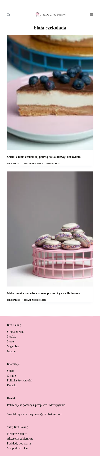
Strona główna (15, 331)
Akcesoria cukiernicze (20, 438)
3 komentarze (52, 164)
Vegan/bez (13, 346)
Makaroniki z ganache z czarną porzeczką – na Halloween (43, 293)
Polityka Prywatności (19, 380)
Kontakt (12, 385)
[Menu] (91, 14)
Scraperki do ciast (17, 448)
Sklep (10, 370)
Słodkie (11, 336)
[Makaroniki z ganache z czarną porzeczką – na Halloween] (50, 229)
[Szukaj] (8, 14)
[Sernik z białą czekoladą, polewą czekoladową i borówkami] (50, 92)
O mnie (11, 375)
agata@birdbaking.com (48, 414)
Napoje (11, 351)
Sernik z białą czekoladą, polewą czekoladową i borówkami (44, 156)
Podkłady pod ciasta (19, 443)
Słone (10, 341)
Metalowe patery (17, 433)
